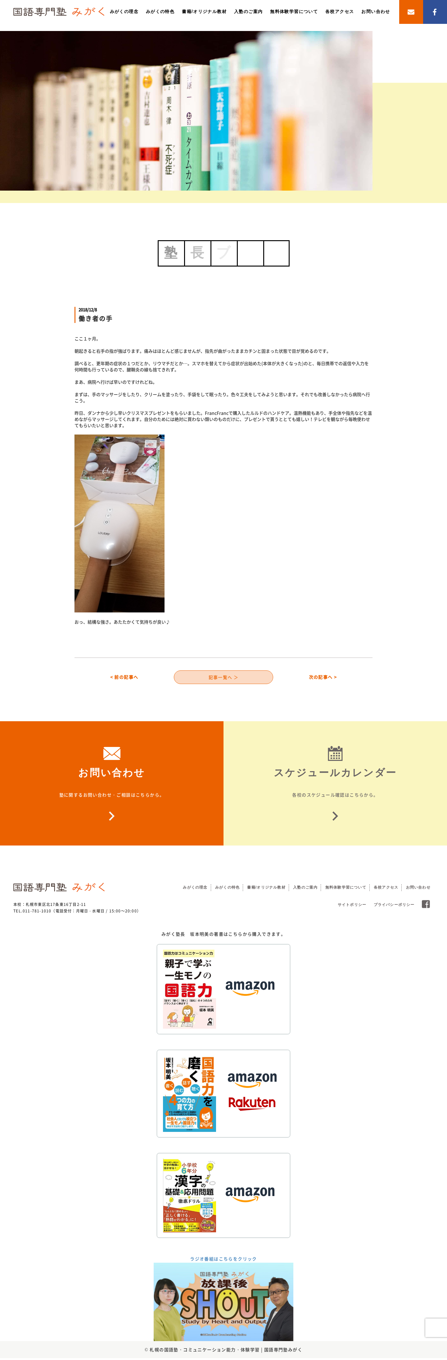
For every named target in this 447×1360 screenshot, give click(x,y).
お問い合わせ (375, 11)
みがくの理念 (124, 11)
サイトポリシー (352, 906)
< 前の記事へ (124, 678)
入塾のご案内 (248, 11)
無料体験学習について (294, 11)
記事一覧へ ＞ (224, 678)
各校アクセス (339, 11)
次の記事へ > (323, 678)
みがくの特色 (160, 11)
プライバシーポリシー (394, 906)
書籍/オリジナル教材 (204, 11)
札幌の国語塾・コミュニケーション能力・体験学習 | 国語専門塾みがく (226, 1351)
